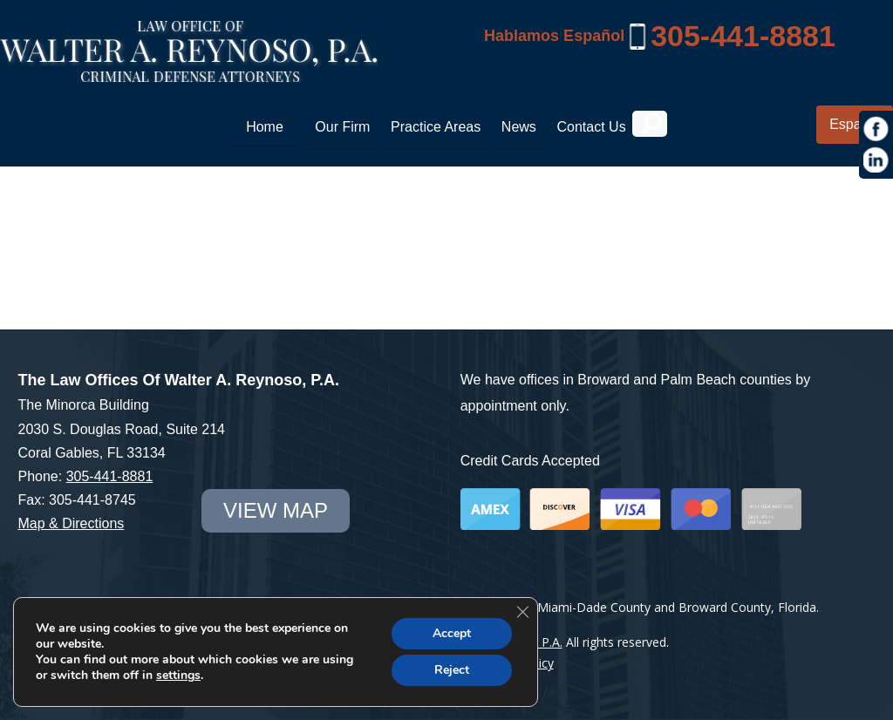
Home (264, 126)
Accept (452, 633)
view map (275, 510)
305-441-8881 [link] (743, 35)
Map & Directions (70, 523)
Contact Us (590, 126)
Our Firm (342, 126)
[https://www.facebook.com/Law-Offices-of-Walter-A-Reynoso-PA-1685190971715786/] (876, 129)
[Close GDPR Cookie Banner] (522, 612)
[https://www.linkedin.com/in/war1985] (876, 160)
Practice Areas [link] (436, 126)
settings (178, 675)
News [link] (518, 126)
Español (854, 124)
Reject (451, 670)
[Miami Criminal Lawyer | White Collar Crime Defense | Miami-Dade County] (189, 72)
